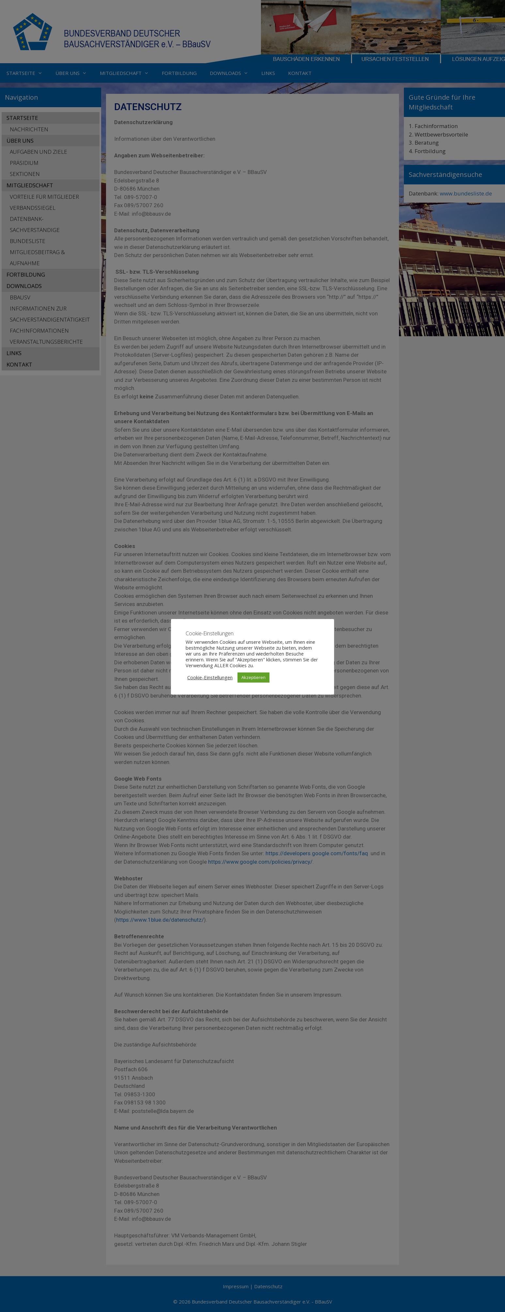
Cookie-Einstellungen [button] (210, 677)
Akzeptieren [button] (253, 677)
